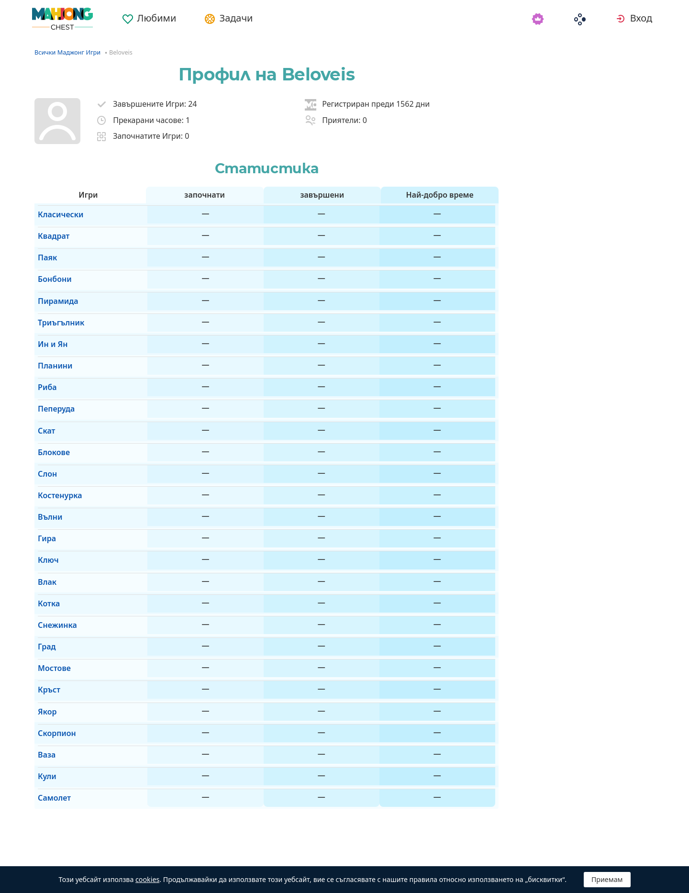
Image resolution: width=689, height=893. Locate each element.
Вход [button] (643, 18)
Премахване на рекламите (260, 854)
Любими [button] (163, 18)
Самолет (50, 666)
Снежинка (54, 532)
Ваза (43, 633)
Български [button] (67, 854)
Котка (45, 515)
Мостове (50, 565)
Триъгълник (57, 296)
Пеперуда (52, 363)
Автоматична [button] (148, 854)
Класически (57, 211)
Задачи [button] (246, 18)
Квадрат (50, 228)
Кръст (45, 582)
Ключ (44, 481)
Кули (43, 650)
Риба (43, 346)
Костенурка (56, 430)
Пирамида (54, 279)
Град (43, 549)
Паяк (44, 245)
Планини (51, 329)
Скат (43, 380)
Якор (43, 599)
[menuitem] (156, 15)
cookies (147, 879)
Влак (43, 498)
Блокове (50, 397)
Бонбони (51, 262)
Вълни (46, 448)
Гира (43, 464)
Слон (44, 414)
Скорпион (53, 616)
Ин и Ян (49, 313)
